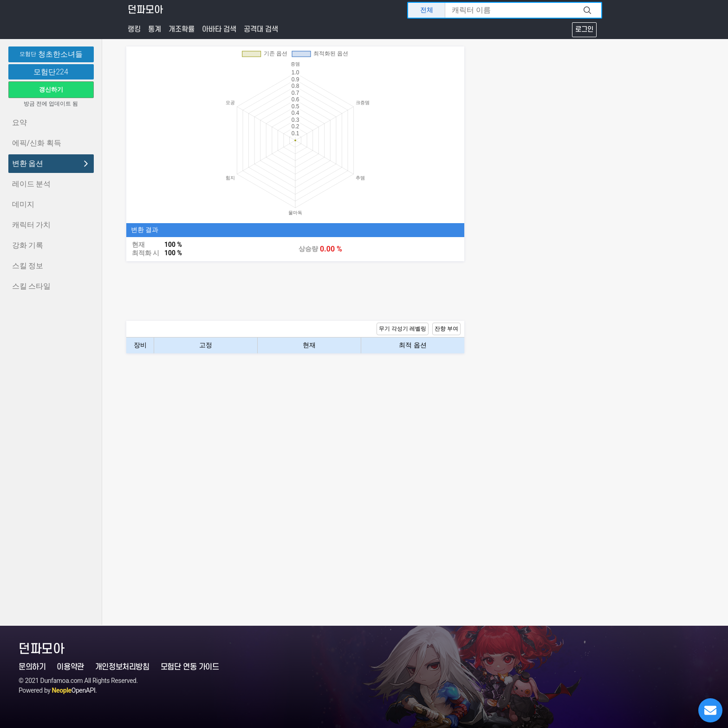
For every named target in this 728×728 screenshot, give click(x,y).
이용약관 (70, 667)
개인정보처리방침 (122, 667)
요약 (19, 122)
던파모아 (145, 10)
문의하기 (32, 667)
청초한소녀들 (51, 54)
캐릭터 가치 (31, 224)
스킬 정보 (28, 265)
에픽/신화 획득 (37, 143)
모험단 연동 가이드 (190, 667)
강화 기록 (28, 245)
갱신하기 (51, 89)
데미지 (23, 204)
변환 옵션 (51, 163)
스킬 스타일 (31, 286)
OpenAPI (74, 690)
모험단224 (50, 72)
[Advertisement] (295, 291)
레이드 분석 (31, 183)
